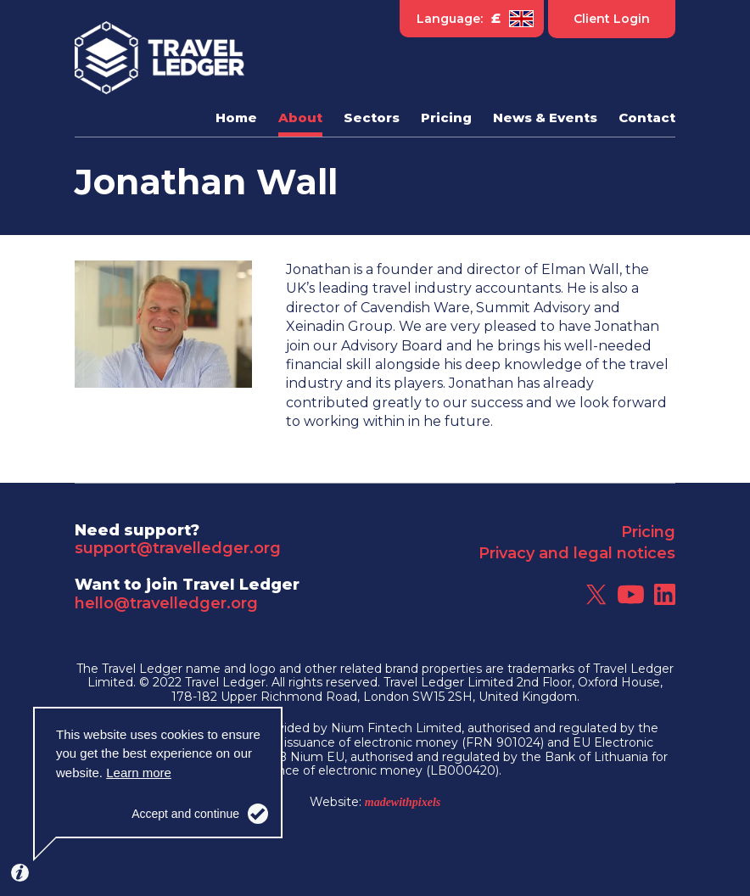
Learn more (138, 772)
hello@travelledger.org (166, 603)
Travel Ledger (159, 57)
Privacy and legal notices (577, 553)
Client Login (612, 18)
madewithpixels (402, 802)
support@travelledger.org (178, 548)
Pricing (648, 532)
